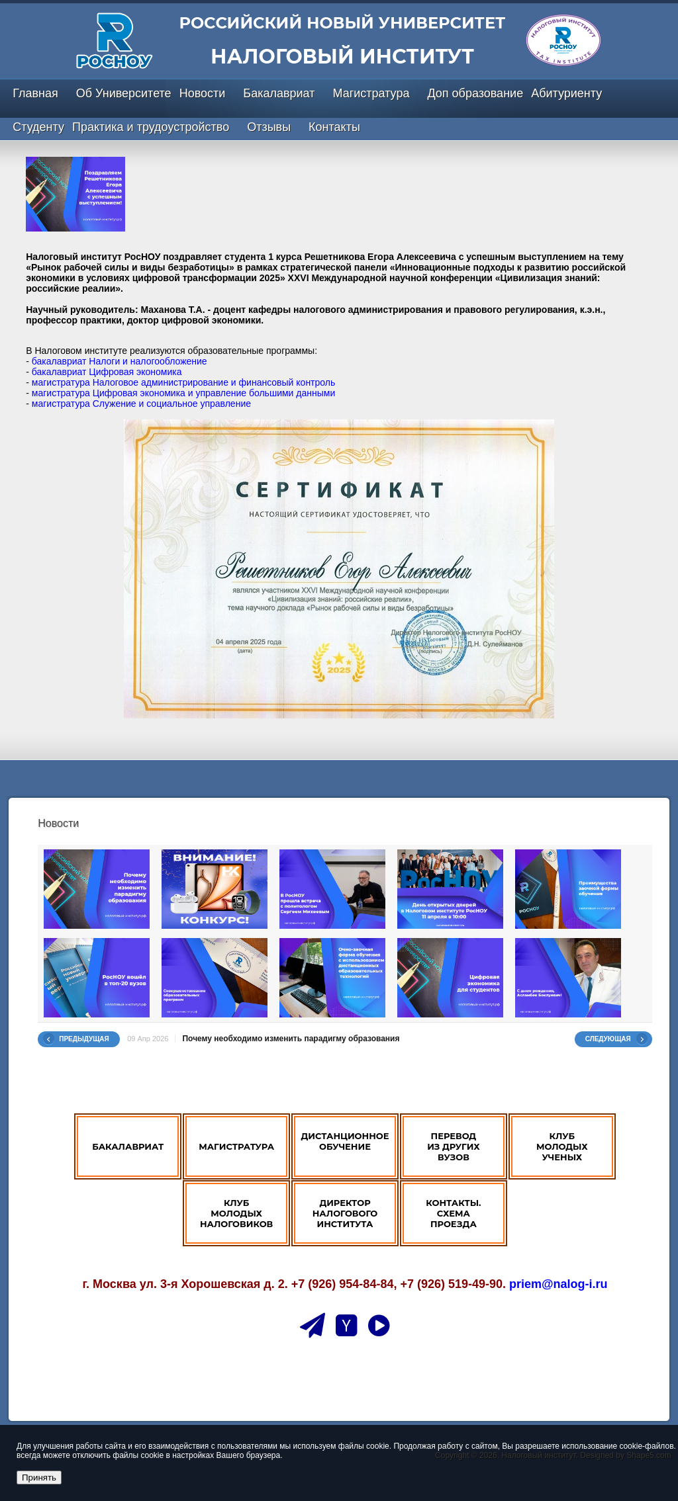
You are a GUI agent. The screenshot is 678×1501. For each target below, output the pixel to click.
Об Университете (123, 93)
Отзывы (269, 127)
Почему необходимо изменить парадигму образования (290, 1038)
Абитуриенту (566, 93)
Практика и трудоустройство (150, 127)
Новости (202, 93)
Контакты (334, 127)
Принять (39, 1477)
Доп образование (475, 93)
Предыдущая (84, 1039)
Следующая (608, 1039)
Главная (35, 93)
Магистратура (370, 93)
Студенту (38, 127)
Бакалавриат (279, 93)
